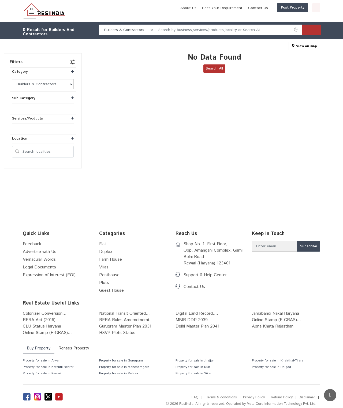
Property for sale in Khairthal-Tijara (277, 360)
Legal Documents (39, 267)
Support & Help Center (205, 275)
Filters (16, 62)
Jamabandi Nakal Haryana (275, 313)
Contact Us (232, 8)
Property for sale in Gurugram (121, 360)
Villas (104, 267)
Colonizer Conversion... (44, 313)
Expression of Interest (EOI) (49, 275)
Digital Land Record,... (197, 313)
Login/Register (303, 7)
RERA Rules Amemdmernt (124, 320)
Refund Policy (282, 397)
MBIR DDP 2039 (192, 320)
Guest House (111, 290)
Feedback (32, 244)
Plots (104, 283)
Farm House (110, 259)
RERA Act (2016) (39, 320)
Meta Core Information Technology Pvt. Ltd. (281, 403)
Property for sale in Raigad (271, 367)
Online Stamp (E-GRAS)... (276, 320)
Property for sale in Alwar (41, 360)
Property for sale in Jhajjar (195, 360)
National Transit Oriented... (124, 313)
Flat (102, 244)
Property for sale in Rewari (42, 373)
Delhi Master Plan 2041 (197, 326)
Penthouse (109, 275)
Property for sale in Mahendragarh (124, 367)
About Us (163, 8)
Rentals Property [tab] (73, 348)
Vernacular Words (39, 259)
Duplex (105, 252)
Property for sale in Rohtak (118, 373)
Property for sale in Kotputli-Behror (48, 367)
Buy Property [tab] (38, 348)
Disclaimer (307, 397)
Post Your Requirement (196, 8)
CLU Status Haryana (42, 326)
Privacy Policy (254, 397)
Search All (214, 68)
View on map (306, 46)
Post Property (266, 7)
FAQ (195, 397)
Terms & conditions (221, 397)
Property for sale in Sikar (193, 373)
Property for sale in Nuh (193, 367)
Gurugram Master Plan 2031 (125, 326)
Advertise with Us (39, 252)
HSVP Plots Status (117, 333)
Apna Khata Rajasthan (272, 326)
